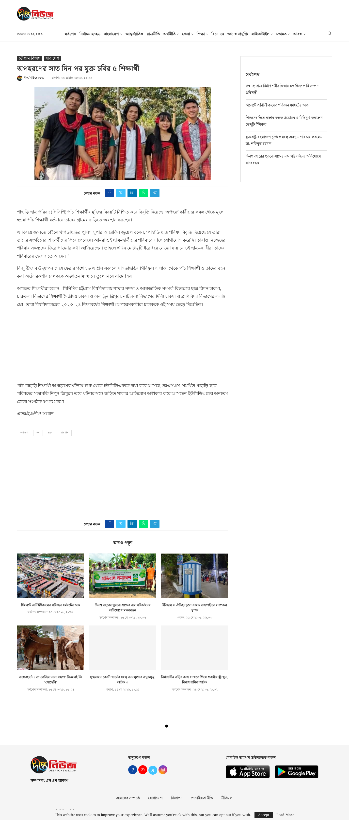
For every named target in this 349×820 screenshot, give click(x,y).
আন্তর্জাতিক (134, 34)
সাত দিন (64, 432)
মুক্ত (50, 432)
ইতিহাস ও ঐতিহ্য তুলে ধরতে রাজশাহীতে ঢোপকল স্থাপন (194, 608)
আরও (297, 34)
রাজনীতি (153, 34)
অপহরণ (24, 432)
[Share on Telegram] (154, 193)
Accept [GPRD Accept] (263, 815)
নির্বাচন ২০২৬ (89, 34)
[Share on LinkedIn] (132, 193)
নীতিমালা (227, 798)
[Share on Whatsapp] (143, 193)
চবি (38, 432)
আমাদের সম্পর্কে (128, 798)
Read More (285, 815)
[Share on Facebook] (109, 193)
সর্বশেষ (70, 34)
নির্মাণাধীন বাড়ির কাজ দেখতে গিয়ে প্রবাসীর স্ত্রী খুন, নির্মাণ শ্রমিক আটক (194, 680)
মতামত (281, 34)
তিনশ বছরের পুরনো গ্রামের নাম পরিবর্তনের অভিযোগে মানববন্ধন (122, 608)
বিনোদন (217, 34)
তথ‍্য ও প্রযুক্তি (237, 34)
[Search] (329, 34)
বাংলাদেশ (111, 34)
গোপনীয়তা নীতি (202, 798)
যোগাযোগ (155, 798)
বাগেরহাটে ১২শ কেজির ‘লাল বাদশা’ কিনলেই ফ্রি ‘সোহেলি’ (50, 680)
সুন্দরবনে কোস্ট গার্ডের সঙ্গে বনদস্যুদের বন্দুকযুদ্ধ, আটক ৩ (123, 680)
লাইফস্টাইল (261, 34)
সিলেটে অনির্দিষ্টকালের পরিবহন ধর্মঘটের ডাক (50, 605)
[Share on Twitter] (121, 193)
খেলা (186, 34)
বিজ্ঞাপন (176, 798)
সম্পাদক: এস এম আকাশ (49, 781)
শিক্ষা (201, 34)
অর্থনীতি (169, 34)
